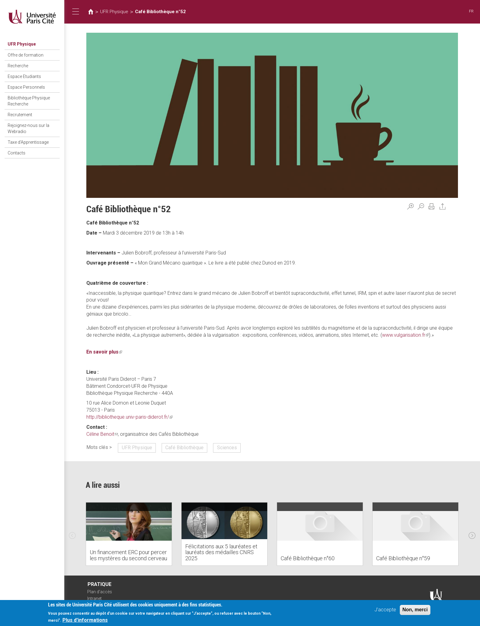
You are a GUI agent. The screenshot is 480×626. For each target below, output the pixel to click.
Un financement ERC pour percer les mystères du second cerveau (128, 555)
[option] (129, 534)
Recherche (18, 65)
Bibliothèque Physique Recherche (29, 100)
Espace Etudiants (24, 76)
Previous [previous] (72, 534)
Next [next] (472, 534)
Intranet (94, 598)
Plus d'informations (85, 620)
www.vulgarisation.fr (405, 335)
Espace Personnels (26, 87)
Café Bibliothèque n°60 (308, 558)
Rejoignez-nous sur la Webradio (28, 128)
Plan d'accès (99, 591)
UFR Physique (22, 44)
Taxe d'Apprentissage (28, 142)
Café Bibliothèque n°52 (160, 11)
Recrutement (20, 114)
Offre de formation (25, 55)
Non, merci (415, 610)
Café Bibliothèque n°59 (403, 558)
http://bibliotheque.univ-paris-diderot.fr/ (129, 417)
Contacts (16, 152)
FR (471, 11)
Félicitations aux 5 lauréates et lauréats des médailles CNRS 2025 (221, 552)
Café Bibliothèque (184, 447)
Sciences (227, 447)
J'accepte (385, 610)
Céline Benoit (102, 434)
